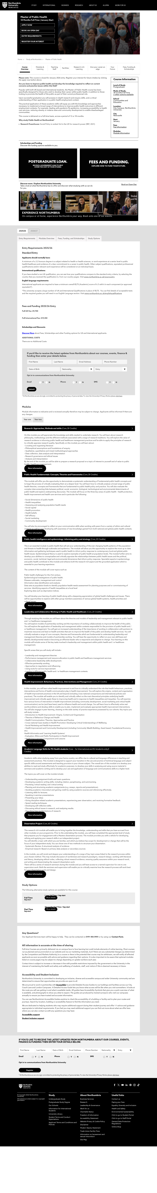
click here (119, 396)
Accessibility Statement (89, 1118)
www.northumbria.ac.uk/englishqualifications (103, 293)
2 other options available (123, 95)
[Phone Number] (115, 362)
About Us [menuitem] (93, 5)
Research (83, 1102)
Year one (27, 419)
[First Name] (39, 362)
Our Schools (53, 1105)
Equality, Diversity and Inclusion (124, 1105)
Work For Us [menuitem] (120, 5)
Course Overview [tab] (24, 68)
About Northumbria (90, 1095)
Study (52, 1095)
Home (20, 59)
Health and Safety (118, 1109)
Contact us (116, 1099)
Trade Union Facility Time (90, 1131)
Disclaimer (84, 1125)
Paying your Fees (118, 1102)
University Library (55, 1114)
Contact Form (117, 937)
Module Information (121, 133)
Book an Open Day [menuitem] (30, 31)
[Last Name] (64, 362)
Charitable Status (86, 1112)
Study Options (94, 238)
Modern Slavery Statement (90, 1128)
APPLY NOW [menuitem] (27, 25)
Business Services (87, 1099)
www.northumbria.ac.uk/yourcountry (99, 277)
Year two (38, 419)
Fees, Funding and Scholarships (71, 238)
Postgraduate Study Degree (59, 1102)
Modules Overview (46, 238)
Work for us (84, 1109)
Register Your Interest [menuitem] (33, 42)
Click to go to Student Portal (123, 1115)
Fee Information (120, 127)
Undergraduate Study (57, 1099)
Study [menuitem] (34, 5)
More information (35, 468)
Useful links (118, 1095)
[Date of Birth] (43, 369)
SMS (95, 382)
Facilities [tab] (65, 68)
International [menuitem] (49, 5)
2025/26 (22, 231)
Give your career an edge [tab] (97, 68)
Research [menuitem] (79, 5)
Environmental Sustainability (123, 1112)
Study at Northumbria (33, 59)
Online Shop (116, 1127)
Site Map (83, 1140)
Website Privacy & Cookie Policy (92, 1121)
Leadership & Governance (90, 1105)
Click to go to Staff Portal (121, 1118)
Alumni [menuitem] (106, 5)
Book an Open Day (129, 185)
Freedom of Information (89, 1115)
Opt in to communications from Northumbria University (50, 375)
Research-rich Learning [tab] (79, 68)
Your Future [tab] (112, 68)
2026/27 (34, 231)
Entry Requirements (31, 36)
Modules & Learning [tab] (40, 68)
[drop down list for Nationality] (77, 369)
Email (29, 382)
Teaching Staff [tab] (54, 68)
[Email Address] (89, 362)
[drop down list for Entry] (110, 369)
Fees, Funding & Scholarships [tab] (129, 68)
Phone (63, 382)
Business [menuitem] (65, 5)
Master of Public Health (54, 59)
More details (51, 898)
